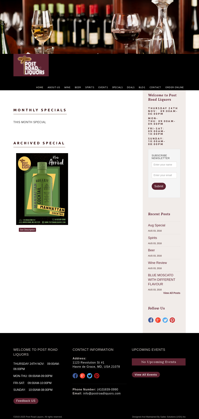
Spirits (89, 87)
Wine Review (157, 263)
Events (103, 87)
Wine (67, 87)
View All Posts (171, 293)
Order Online (174, 87)
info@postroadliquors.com (102, 393)
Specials (117, 87)
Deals (131, 87)
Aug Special (156, 225)
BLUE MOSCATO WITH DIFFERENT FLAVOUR (161, 279)
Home (40, 87)
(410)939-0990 (107, 389)
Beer (78, 87)
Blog (142, 87)
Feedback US (26, 400)
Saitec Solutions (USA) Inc (173, 417)
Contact (155, 87)
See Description (27, 230)
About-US (54, 87)
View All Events (146, 374)
